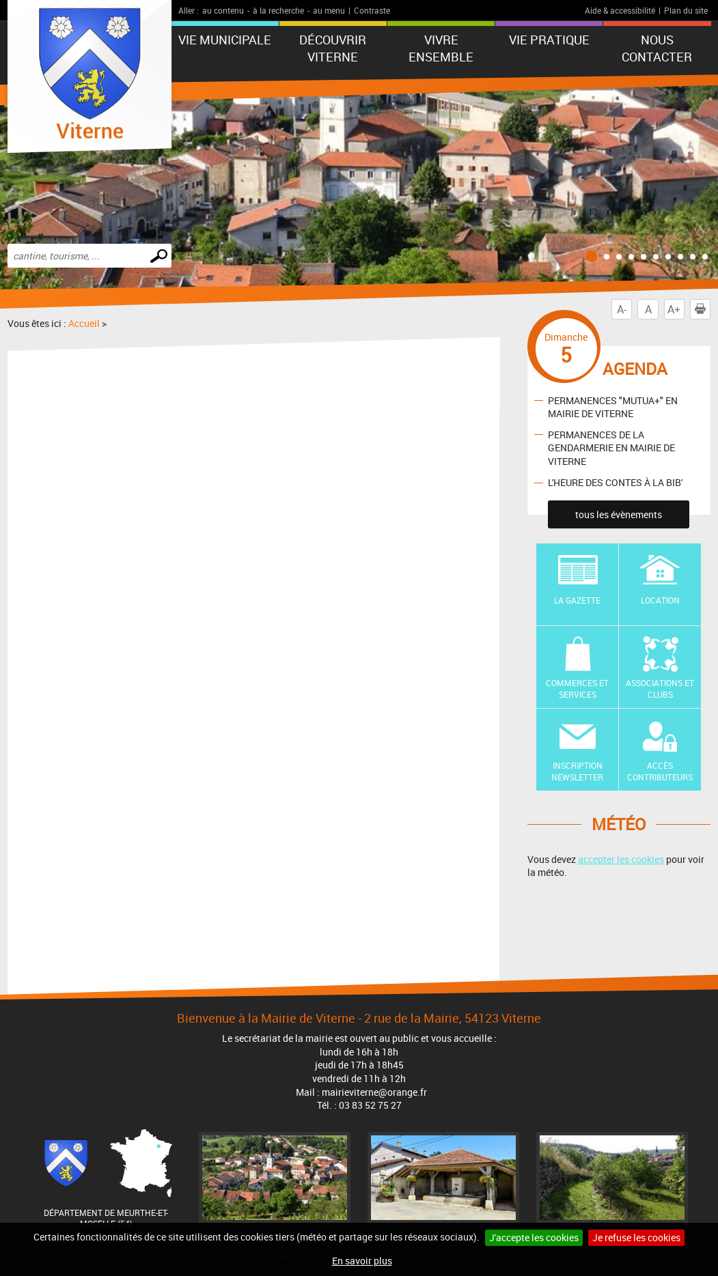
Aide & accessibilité (620, 10)
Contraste (372, 10)
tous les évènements (618, 514)
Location (660, 600)
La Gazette (577, 600)
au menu (329, 10)
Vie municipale (224, 39)
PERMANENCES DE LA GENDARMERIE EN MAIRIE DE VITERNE (611, 448)
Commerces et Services (577, 688)
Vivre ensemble (441, 48)
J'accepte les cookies (534, 1237)
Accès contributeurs (660, 771)
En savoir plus (362, 1260)
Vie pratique (549, 39)
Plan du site (686, 10)
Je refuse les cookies (636, 1237)
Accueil (84, 323)
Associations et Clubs (660, 688)
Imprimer (703, 309)
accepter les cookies (621, 859)
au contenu (223, 10)
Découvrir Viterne (332, 48)
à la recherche (278, 10)
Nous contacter (657, 48)
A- (621, 309)
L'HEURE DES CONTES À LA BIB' (615, 482)
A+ (673, 309)
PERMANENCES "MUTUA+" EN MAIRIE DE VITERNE (613, 406)
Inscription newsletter (577, 771)
